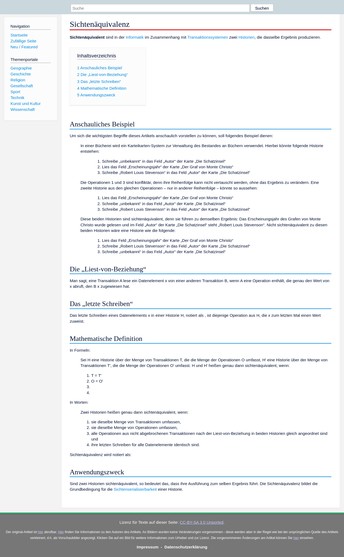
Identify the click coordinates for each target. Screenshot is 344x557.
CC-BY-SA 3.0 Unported (201, 522)
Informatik (135, 37)
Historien (246, 37)
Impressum (148, 547)
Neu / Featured (24, 47)
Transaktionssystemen (207, 37)
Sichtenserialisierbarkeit (135, 489)
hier (40, 532)
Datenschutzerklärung (185, 547)
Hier (61, 532)
